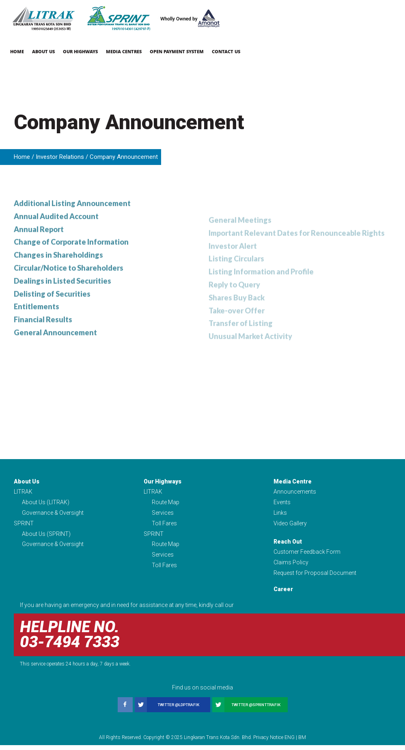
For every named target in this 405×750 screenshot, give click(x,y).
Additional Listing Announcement (72, 219)
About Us (43, 51)
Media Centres (124, 51)
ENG (289, 742)
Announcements (295, 494)
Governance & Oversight (53, 516)
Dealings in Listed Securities (62, 298)
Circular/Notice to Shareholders (68, 284)
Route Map (165, 505)
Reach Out (288, 545)
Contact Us (226, 51)
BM (302, 742)
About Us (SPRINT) (46, 537)
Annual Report (39, 245)
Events (282, 505)
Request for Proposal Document (315, 577)
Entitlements (36, 324)
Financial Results (43, 337)
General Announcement (55, 350)
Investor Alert (233, 257)
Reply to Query (234, 297)
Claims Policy (291, 567)
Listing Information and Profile (261, 284)
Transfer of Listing (241, 336)
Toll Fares (164, 526)
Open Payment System (177, 51)
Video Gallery (290, 526)
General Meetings (240, 231)
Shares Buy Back (237, 310)
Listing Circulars (236, 271)
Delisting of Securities (52, 311)
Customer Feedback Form (307, 556)
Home (17, 51)
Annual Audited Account (56, 232)
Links (280, 516)
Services (163, 516)
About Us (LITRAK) (45, 505)
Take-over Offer (237, 323)
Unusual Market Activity (250, 349)
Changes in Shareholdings (58, 271)
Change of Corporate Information (71, 258)
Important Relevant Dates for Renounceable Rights (297, 244)
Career (283, 594)
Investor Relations (60, 156)
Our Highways (80, 51)
